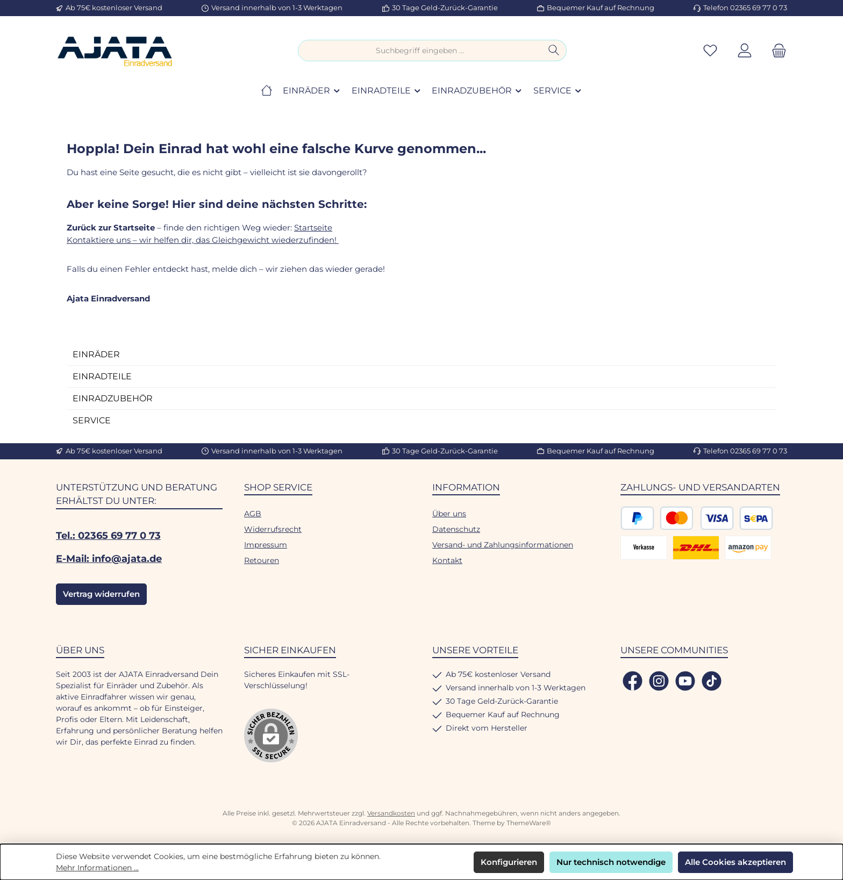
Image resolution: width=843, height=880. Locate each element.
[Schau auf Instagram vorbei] (659, 681)
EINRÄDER (96, 354)
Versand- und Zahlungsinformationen (502, 545)
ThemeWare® (528, 823)
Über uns (449, 513)
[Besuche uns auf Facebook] (632, 681)
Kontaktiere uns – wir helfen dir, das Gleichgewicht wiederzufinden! (203, 240)
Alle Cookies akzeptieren (735, 862)
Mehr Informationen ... (97, 867)
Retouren (261, 560)
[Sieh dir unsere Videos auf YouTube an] (685, 681)
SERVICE (92, 420)
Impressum (265, 545)
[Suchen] (554, 50)
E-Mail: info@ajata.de (109, 559)
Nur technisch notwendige (611, 862)
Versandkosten (391, 813)
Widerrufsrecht (273, 529)
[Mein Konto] (744, 51)
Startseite (313, 227)
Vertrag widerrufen (101, 594)
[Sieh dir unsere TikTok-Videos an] (711, 681)
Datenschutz (456, 529)
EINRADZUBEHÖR (113, 398)
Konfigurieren (509, 862)
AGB (252, 513)
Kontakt (447, 560)
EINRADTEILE (102, 376)
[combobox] (420, 50)
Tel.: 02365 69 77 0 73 (108, 536)
